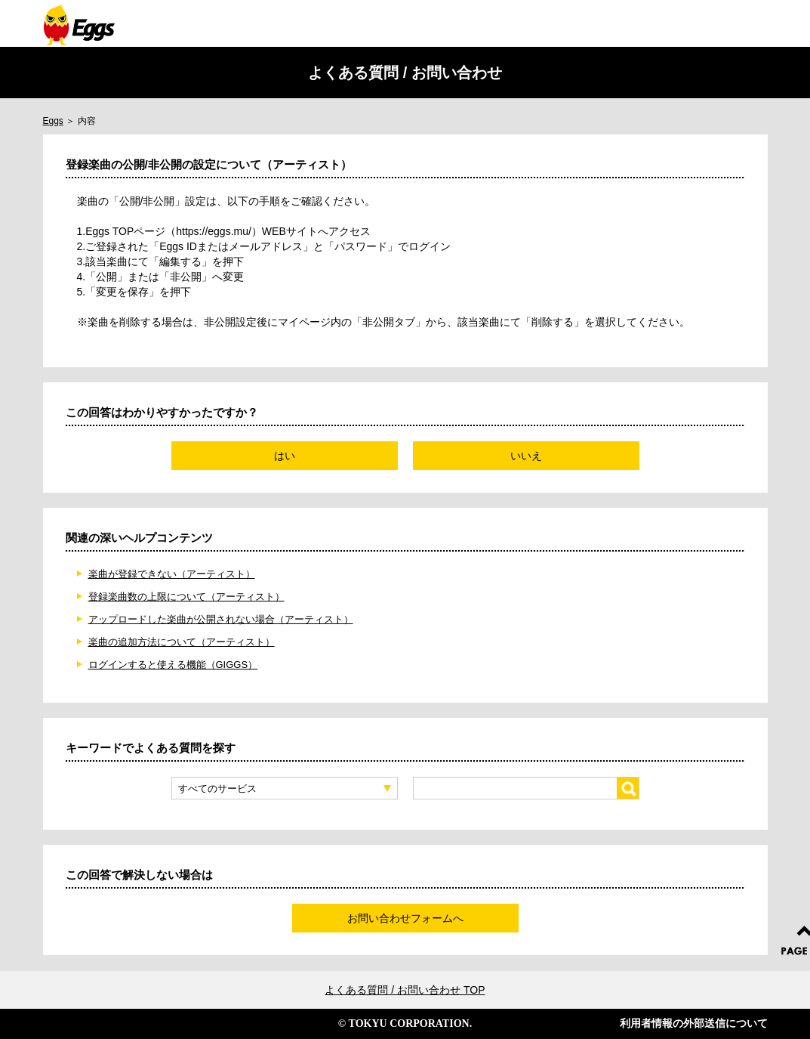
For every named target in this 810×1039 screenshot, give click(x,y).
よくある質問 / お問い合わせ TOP (405, 990)
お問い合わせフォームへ (405, 918)
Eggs (53, 121)
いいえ (526, 456)
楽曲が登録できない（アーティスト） (171, 574)
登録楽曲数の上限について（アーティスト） (186, 596)
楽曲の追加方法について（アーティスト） (181, 642)
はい (284, 456)
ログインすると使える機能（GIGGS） (173, 664)
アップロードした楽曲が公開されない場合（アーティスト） (220, 619)
